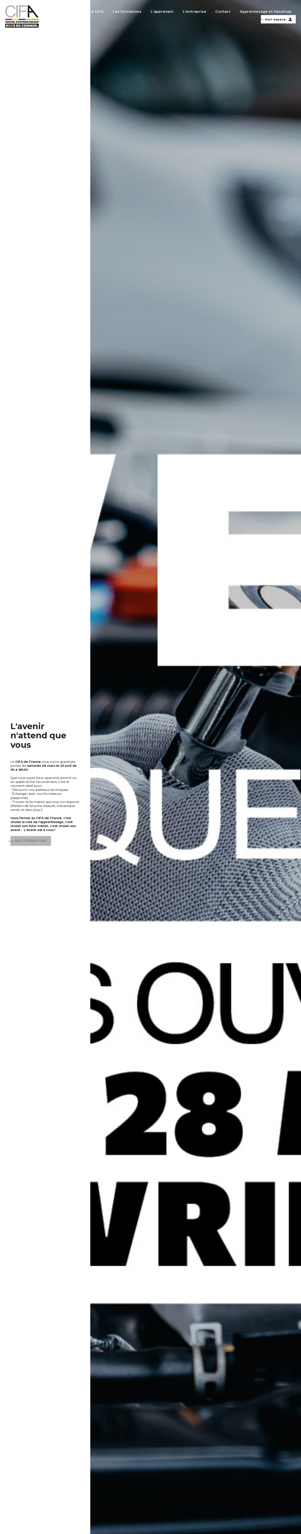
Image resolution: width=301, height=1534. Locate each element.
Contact (223, 12)
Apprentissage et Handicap (266, 12)
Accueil (73, 12)
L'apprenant (162, 12)
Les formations (127, 12)
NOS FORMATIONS (31, 841)
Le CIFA (96, 12)
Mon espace (278, 19)
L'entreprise (194, 12)
